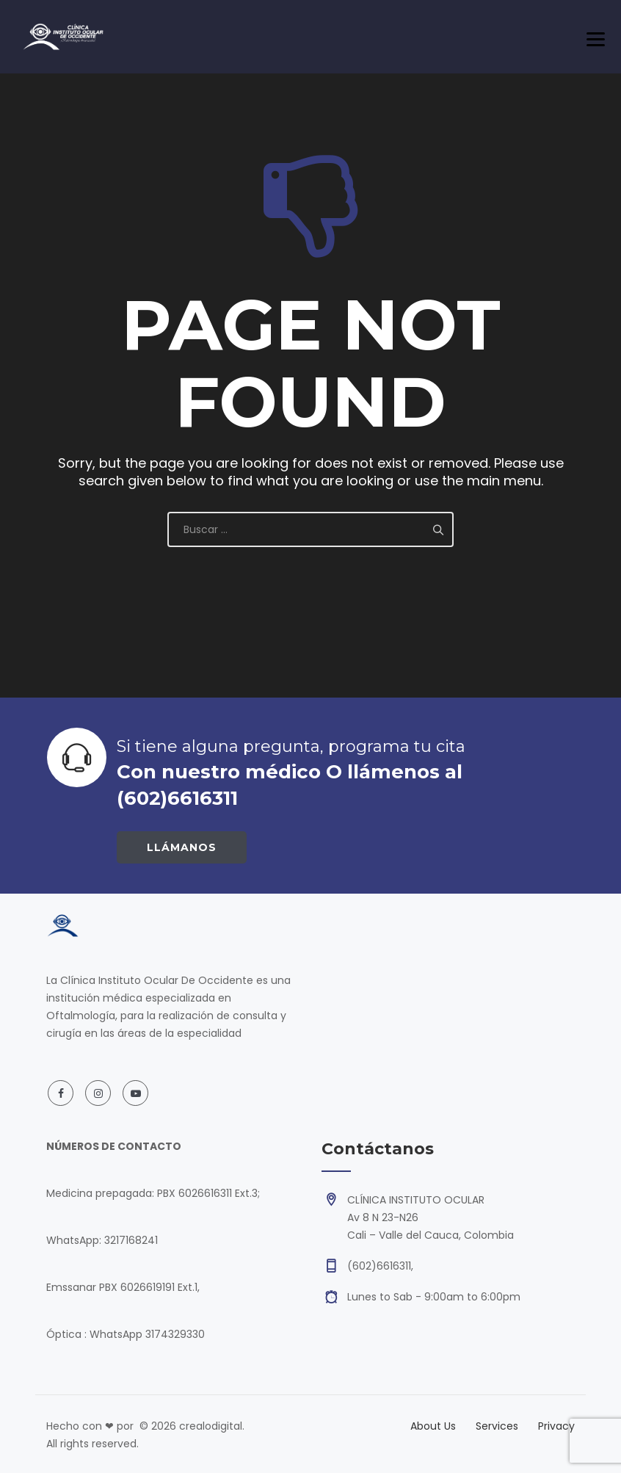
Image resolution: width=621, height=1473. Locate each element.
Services (497, 1426)
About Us (433, 1426)
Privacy (556, 1426)
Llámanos (182, 847)
